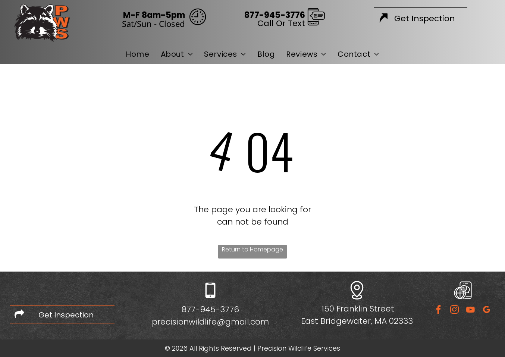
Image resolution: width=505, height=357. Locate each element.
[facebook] (438, 310)
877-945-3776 (210, 309)
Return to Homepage (252, 249)
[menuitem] (137, 54)
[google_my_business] (486, 310)
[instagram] (454, 310)
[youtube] (470, 310)
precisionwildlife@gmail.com (210, 322)
